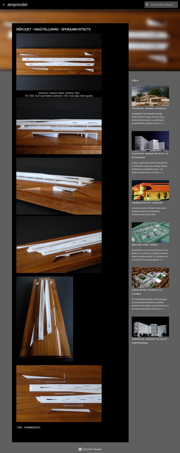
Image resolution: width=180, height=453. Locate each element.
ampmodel (17, 4)
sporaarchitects (32, 427)
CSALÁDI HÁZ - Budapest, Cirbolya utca (149, 108)
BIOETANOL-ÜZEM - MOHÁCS (145, 245)
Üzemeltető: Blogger (90, 449)
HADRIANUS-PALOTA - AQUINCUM (147, 203)
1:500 (19, 427)
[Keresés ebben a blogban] (164, 4)
